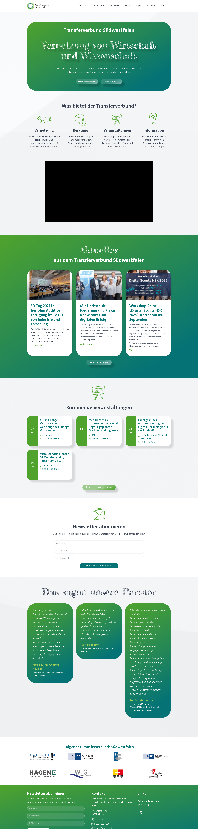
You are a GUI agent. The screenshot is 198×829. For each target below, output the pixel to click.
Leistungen (98, 6)
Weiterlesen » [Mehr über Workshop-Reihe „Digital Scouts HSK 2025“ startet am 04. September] (136, 350)
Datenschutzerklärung (149, 802)
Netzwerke (114, 6)
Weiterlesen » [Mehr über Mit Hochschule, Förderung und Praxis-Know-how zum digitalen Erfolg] (86, 344)
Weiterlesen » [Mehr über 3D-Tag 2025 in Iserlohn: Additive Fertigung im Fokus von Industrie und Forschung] (37, 346)
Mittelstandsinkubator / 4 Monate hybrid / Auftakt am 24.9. (54, 458)
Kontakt (164, 6)
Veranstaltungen (133, 6)
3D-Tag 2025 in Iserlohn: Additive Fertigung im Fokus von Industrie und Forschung (47, 315)
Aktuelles (151, 6)
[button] (99, 362)
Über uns (83, 6)
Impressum (143, 806)
